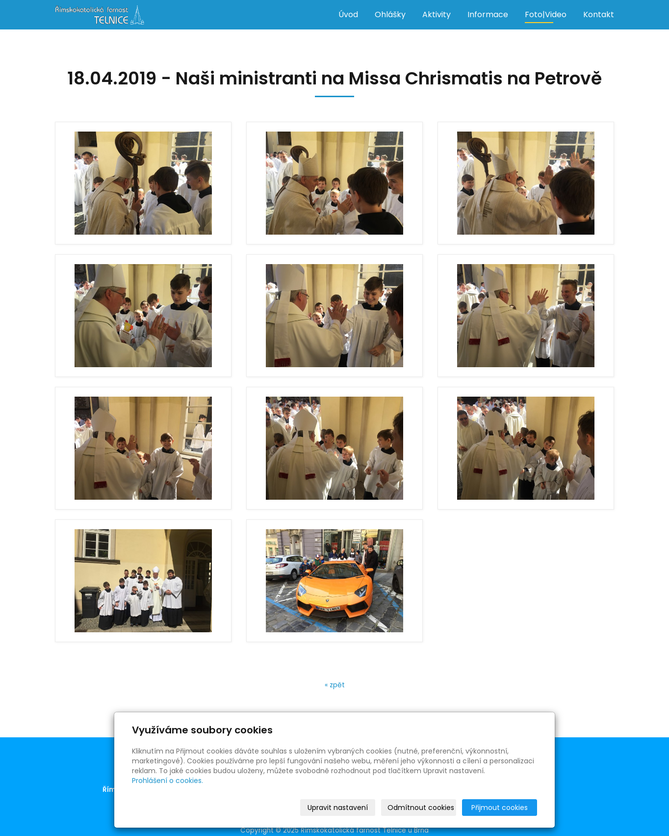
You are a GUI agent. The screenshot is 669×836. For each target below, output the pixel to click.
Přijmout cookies (499, 807)
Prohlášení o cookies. (167, 780)
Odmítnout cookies (420, 807)
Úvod (348, 14)
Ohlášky (390, 14)
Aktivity (436, 14)
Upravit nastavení (338, 807)
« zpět (335, 685)
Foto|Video (545, 14)
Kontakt (598, 14)
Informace (487, 14)
